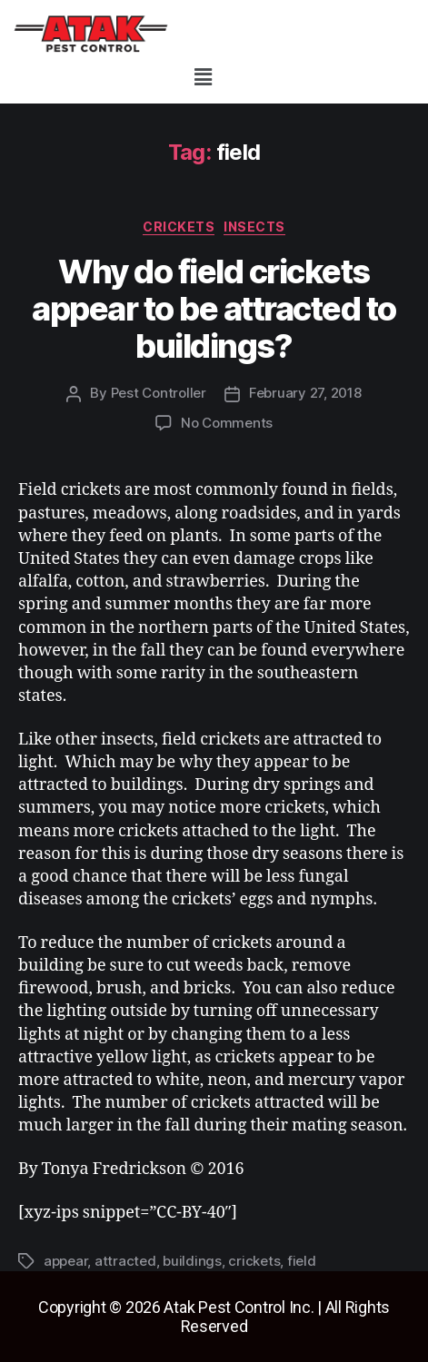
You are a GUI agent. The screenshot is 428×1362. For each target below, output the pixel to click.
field (301, 1260)
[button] (202, 77)
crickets (178, 226)
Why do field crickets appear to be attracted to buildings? (214, 309)
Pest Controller (158, 392)
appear (65, 1260)
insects (254, 226)
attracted (125, 1260)
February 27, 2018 (305, 392)
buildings (192, 1260)
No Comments (227, 422)
